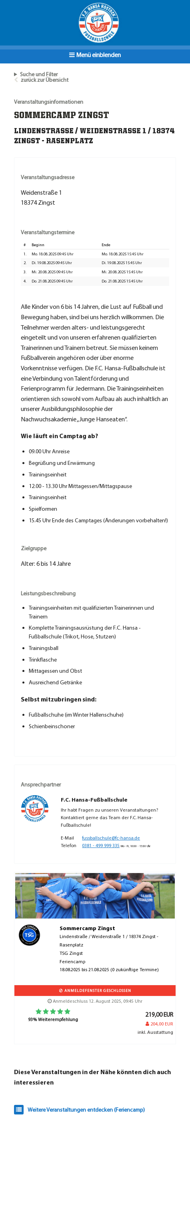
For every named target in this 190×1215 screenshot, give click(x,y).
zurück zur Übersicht (44, 79)
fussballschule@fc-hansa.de (111, 838)
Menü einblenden (95, 55)
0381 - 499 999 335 (101, 845)
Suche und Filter (39, 74)
